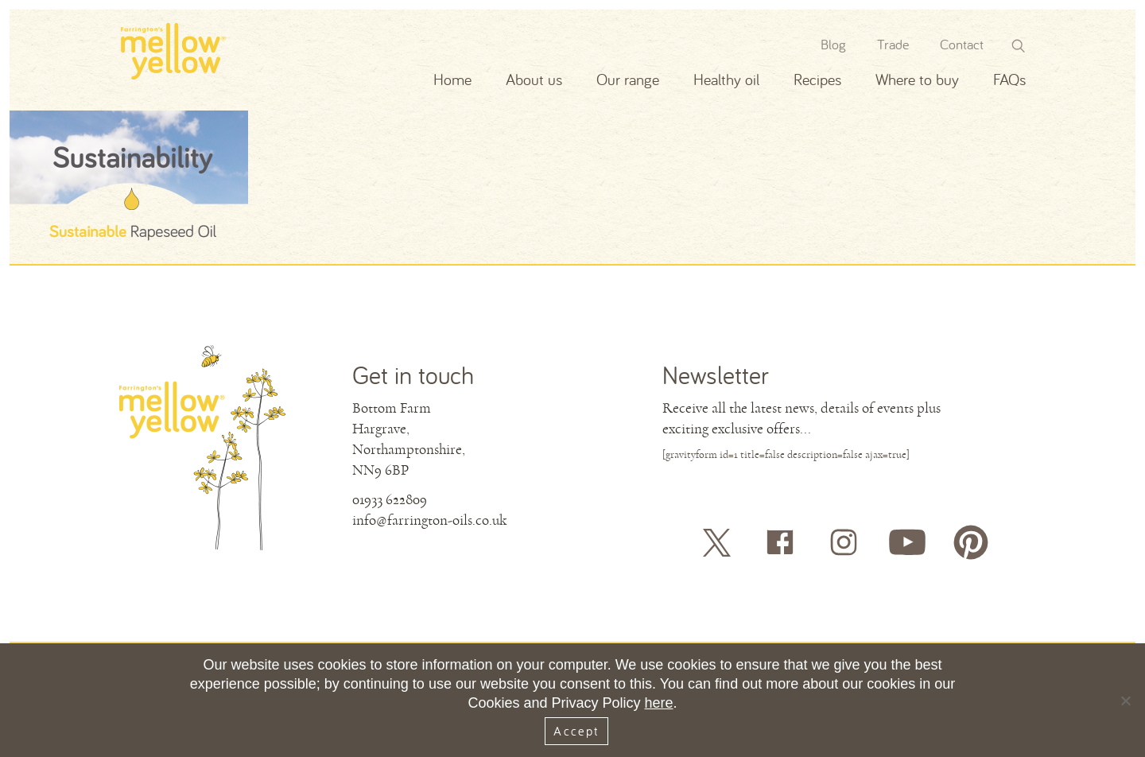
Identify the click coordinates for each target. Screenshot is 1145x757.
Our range (627, 79)
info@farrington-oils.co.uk (429, 520)
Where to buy (917, 79)
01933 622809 (389, 499)
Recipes (817, 79)
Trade (893, 44)
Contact (962, 44)
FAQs (1009, 79)
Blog (833, 44)
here (659, 703)
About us (534, 79)
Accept (576, 731)
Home (452, 79)
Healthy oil (726, 79)
